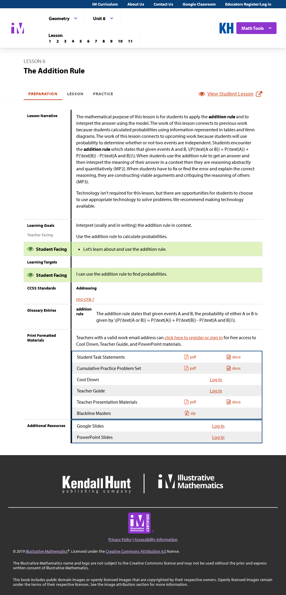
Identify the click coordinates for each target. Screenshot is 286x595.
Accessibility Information (156, 539)
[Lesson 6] (88, 41)
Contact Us (163, 4)
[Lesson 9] (111, 41)
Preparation (43, 93)
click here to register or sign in (194, 337)
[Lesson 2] (57, 41)
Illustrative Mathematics (47, 551)
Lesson (75, 93)
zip (190, 413)
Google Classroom (199, 4)
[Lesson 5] (80, 41)
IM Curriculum (105, 4)
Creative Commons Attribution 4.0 (136, 551)
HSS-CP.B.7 (85, 299)
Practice (103, 93)
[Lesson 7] (96, 41)
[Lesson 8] (104, 41)
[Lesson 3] (65, 41)
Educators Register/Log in (248, 4)
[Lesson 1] (50, 41)
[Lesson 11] (130, 41)
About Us (135, 4)
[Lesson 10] (120, 41)
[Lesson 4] (73, 41)
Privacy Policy (120, 539)
